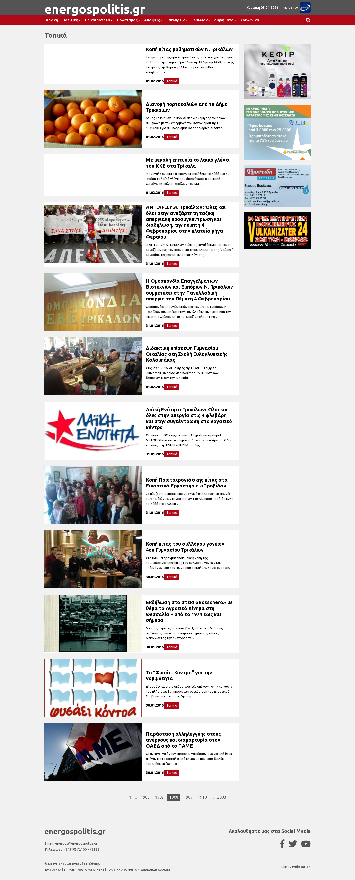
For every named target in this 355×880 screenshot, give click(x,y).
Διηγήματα (224, 20)
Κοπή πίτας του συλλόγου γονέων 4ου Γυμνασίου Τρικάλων (185, 547)
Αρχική (52, 20)
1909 (188, 797)
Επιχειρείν (175, 20)
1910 (202, 797)
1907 (159, 797)
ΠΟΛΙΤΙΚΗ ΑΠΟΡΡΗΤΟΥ (122, 869)
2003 (221, 797)
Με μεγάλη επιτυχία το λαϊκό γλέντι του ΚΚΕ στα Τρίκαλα (188, 163)
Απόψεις (152, 20)
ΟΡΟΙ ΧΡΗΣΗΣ (95, 869)
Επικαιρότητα (97, 20)
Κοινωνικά (249, 20)
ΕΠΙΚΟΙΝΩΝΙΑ (74, 869)
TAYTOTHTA (53, 869)
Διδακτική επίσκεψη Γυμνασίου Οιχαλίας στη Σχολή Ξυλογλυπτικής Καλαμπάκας (187, 354)
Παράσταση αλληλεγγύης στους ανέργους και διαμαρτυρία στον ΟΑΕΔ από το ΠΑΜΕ (183, 740)
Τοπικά (171, 81)
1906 (145, 797)
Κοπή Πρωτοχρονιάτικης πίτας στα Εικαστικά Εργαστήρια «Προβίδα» (187, 482)
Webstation (301, 866)
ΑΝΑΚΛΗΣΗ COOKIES (155, 869)
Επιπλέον (199, 20)
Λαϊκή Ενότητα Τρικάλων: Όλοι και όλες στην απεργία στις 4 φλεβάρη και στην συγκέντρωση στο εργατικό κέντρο (189, 418)
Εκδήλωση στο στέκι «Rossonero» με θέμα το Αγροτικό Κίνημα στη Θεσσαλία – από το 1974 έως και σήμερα (189, 611)
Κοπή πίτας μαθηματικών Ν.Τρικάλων (189, 49)
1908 (173, 797)
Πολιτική (70, 20)
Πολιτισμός (127, 20)
